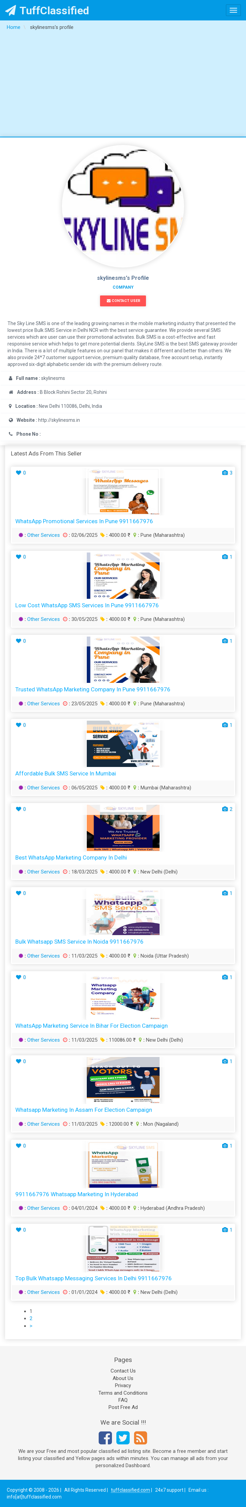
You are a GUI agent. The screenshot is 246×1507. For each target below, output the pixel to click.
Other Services (43, 535)
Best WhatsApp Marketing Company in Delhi (71, 857)
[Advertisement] (123, 85)
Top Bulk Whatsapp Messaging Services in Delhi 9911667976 (93, 1278)
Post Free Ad (123, 1407)
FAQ (123, 1400)
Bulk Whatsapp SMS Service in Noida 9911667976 (79, 941)
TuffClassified (47, 10)
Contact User (123, 301)
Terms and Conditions (123, 1393)
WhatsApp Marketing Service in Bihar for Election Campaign (91, 1025)
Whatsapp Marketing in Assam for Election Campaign (83, 1109)
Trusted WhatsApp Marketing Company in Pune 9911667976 (92, 689)
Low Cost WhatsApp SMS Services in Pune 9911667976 (87, 605)
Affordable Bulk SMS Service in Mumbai (65, 773)
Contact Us (123, 1371)
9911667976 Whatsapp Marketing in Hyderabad (76, 1194)
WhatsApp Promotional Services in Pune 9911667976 (84, 521)
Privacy (123, 1385)
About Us (123, 1378)
